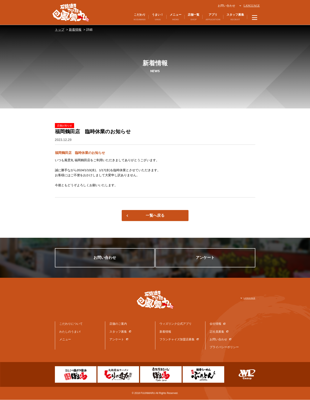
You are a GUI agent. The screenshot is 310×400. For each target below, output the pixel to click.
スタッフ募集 (118, 331)
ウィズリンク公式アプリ (175, 324)
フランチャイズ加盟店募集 (177, 339)
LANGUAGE (251, 5)
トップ (59, 29)
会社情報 (215, 324)
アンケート (206, 258)
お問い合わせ (226, 5)
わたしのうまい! (70, 331)
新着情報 (75, 29)
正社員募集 (217, 331)
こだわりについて (71, 324)
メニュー (65, 339)
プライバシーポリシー (224, 347)
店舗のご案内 (118, 324)
